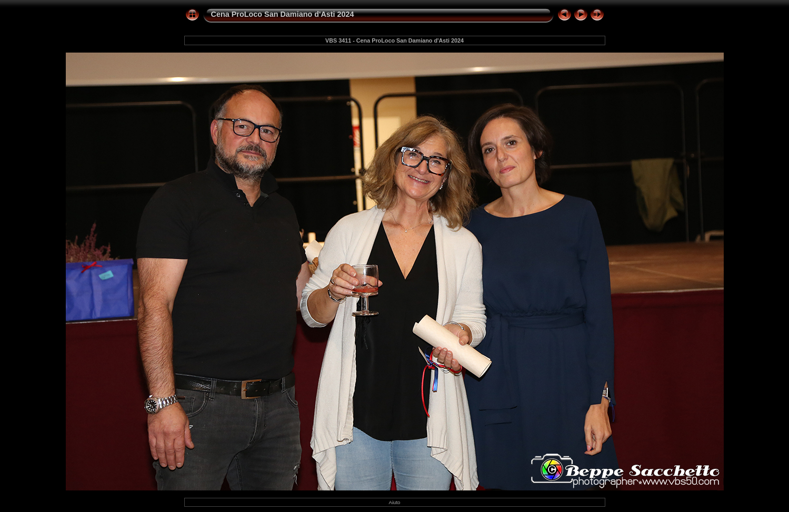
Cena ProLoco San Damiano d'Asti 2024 (282, 14)
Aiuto (395, 502)
